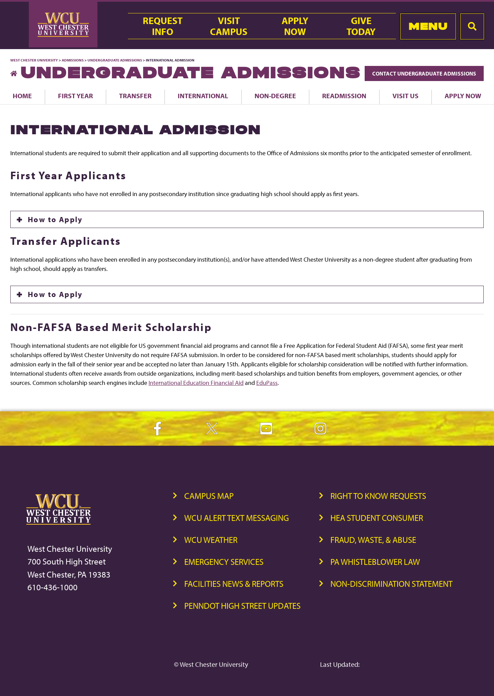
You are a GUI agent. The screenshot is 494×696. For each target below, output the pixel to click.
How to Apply (55, 219)
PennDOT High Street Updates (242, 605)
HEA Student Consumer (376, 517)
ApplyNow (295, 26)
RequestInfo (163, 26)
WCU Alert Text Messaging (236, 517)
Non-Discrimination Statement (391, 583)
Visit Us (405, 95)
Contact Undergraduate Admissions (424, 73)
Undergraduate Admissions (114, 60)
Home (22, 95)
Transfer (135, 95)
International (203, 95)
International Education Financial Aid (196, 383)
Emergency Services (223, 561)
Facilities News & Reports (233, 583)
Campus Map (209, 495)
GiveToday (361, 26)
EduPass (267, 383)
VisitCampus (228, 26)
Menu (428, 26)
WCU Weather (210, 539)
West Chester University (34, 60)
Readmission (344, 95)
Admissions (73, 60)
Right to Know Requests (378, 495)
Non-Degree (275, 95)
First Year (75, 95)
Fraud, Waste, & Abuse (373, 539)
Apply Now (463, 95)
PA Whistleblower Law (375, 561)
